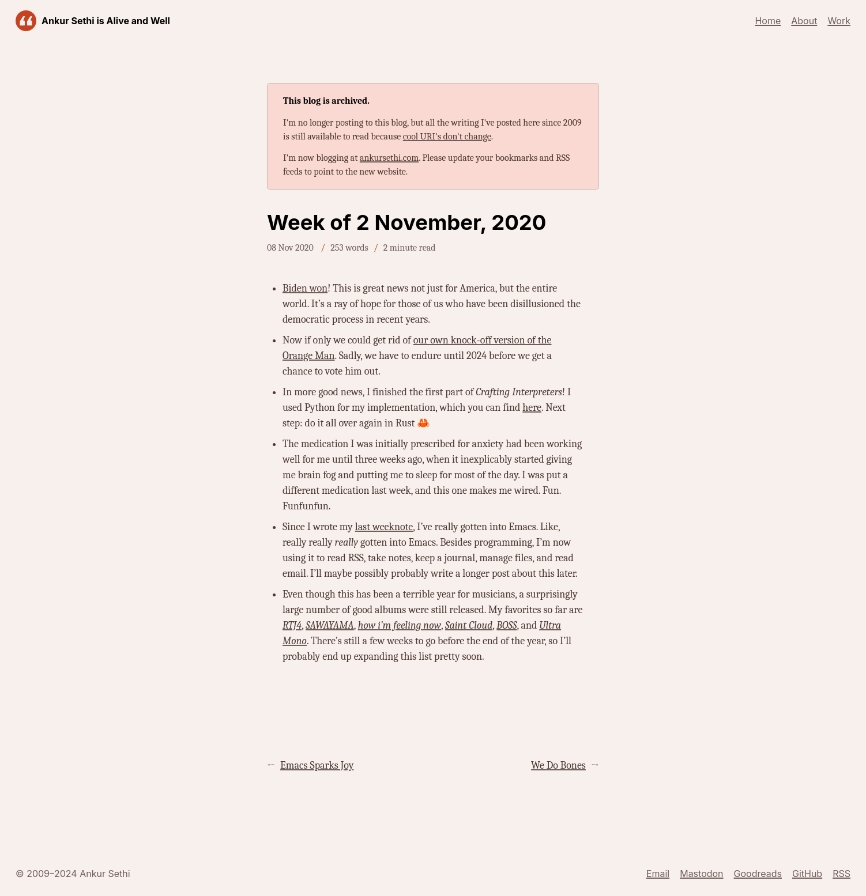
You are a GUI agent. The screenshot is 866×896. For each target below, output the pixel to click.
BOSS (506, 625)
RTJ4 (292, 625)
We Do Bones (558, 765)
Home (768, 21)
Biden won (305, 288)
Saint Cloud (468, 625)
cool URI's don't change (447, 136)
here (531, 408)
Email (657, 873)
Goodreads (758, 873)
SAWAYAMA (329, 625)
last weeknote (384, 527)
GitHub (807, 873)
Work (838, 21)
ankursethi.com (389, 158)
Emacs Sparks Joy (316, 765)
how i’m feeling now (399, 625)
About (804, 21)
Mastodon (701, 873)
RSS (841, 873)
